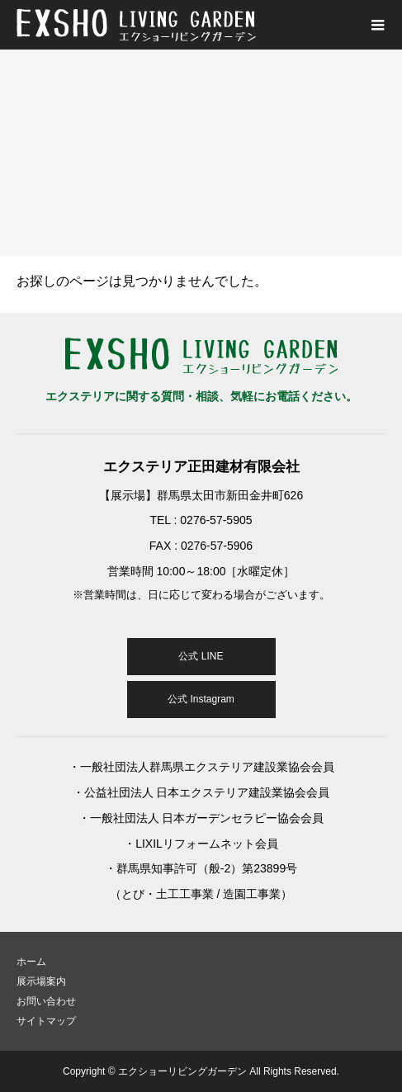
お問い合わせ (46, 1001)
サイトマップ (46, 1021)
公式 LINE (200, 656)
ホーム (31, 961)
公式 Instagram (201, 699)
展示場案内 (41, 981)
